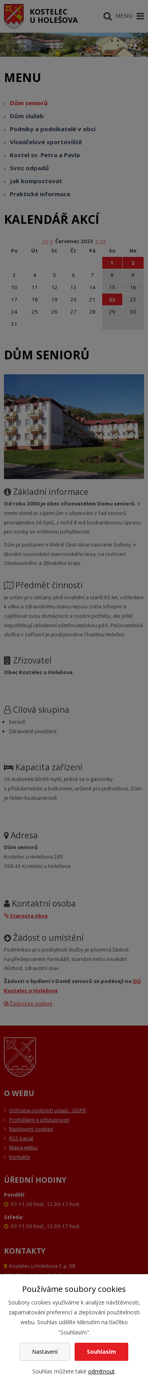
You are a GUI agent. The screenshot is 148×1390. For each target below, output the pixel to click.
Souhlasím (101, 1351)
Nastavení (45, 1351)
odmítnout (101, 1371)
